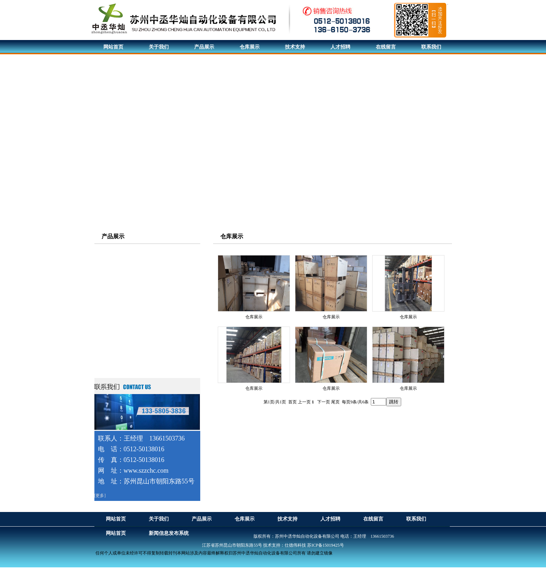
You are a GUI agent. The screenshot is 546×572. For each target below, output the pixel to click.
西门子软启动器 (119, 353)
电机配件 (112, 366)
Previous (6, 147)
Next (539, 147)
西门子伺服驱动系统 (124, 289)
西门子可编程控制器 (124, 314)
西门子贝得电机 (119, 263)
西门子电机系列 (119, 250)
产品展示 (113, 236)
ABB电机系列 (117, 276)
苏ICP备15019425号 (325, 545)
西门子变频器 (117, 301)
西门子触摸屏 (117, 327)
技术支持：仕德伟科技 (284, 545)
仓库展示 (253, 316)
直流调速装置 (117, 340)
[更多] (100, 495)
